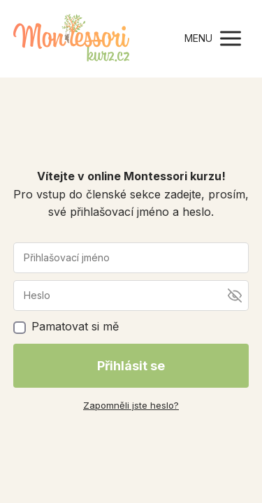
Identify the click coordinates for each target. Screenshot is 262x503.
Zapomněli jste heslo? (131, 405)
